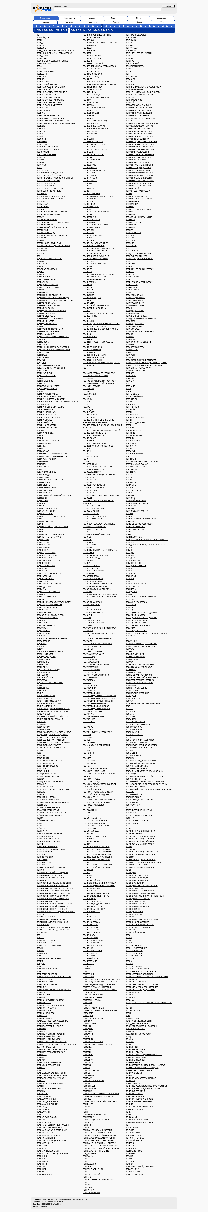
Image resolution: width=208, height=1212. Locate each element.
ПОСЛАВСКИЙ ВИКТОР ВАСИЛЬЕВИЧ (141, 597)
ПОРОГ (129, 293)
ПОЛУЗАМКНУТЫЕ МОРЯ (93, 654)
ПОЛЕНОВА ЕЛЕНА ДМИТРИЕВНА (51, 1052)
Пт (79, 30)
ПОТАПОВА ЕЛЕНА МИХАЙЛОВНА (140, 844)
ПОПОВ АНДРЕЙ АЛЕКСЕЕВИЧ (139, 131)
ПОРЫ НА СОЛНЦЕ (134, 537)
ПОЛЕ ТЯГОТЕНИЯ (44, 979)
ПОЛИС (86, 191)
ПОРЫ (128, 534)
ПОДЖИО (40, 391)
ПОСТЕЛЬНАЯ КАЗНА (135, 730)
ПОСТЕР (129, 737)
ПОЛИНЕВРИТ (89, 139)
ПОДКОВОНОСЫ (43, 451)
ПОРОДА (129, 308)
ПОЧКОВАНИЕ (132, 1117)
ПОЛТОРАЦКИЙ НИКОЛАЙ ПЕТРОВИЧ (99, 633)
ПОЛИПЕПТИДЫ (89, 173)
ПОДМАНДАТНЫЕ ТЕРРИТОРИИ (50, 480)
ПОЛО (85, 454)
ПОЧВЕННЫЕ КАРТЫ (134, 1052)
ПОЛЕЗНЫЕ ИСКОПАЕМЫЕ (48, 1024)
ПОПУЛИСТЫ (131, 240)
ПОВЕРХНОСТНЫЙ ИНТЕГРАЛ (49, 105)
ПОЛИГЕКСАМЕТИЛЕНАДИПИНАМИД (52, 1154)
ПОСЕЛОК (130, 579)
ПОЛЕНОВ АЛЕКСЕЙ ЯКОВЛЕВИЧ (51, 1034)
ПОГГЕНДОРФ (42, 170)
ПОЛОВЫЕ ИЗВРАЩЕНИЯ (93, 508)
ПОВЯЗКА (41, 157)
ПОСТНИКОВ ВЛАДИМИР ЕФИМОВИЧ (141, 761)
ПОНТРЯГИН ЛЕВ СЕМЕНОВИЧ (139, 53)
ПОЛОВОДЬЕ (88, 482)
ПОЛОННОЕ (88, 547)
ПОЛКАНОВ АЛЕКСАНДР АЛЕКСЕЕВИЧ (99, 373)
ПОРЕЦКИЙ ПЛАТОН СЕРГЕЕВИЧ (140, 269)
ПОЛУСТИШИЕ (89, 719)
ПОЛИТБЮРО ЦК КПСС (92, 227)
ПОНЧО (129, 56)
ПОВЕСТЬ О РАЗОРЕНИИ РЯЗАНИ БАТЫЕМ (55, 121)
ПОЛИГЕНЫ (41, 1159)
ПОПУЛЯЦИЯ (131, 246)
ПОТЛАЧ (129, 940)
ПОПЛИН (129, 121)
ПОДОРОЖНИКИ (43, 545)
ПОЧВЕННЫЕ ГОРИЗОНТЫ (137, 1050)
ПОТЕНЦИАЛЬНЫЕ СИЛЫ (136, 904)
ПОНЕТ (86, 1109)
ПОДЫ (39, 685)
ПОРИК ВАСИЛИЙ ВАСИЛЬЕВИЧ (139, 282)
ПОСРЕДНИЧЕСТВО (134, 698)
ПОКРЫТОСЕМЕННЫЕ (46, 917)
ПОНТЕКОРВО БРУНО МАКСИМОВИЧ (98, 1180)
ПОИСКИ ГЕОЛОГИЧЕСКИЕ (48, 810)
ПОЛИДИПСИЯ (89, 51)
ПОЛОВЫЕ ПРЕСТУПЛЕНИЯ (94, 516)
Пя (112, 30)
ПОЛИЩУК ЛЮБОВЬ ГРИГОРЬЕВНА (98, 342)
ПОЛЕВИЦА (41, 987)
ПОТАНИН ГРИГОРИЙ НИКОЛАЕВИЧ (141, 831)
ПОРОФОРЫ (131, 355)
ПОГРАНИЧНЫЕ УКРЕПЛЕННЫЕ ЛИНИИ (53, 222)
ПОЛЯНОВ (87, 878)
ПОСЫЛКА (130, 818)
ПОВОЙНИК (41, 139)
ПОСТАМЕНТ (131, 717)
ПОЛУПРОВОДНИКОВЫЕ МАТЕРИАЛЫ (99, 698)
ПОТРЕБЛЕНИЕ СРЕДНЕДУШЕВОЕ (140, 990)
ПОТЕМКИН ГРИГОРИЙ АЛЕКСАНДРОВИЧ (143, 862)
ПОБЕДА (40, 43)
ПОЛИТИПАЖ (88, 240)
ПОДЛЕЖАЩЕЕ (43, 467)
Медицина (69, 22)
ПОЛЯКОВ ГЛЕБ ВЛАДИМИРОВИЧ (97, 854)
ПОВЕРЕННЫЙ (43, 82)
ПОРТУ (128, 456)
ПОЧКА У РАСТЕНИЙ (134, 1109)
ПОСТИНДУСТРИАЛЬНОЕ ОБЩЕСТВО (141, 745)
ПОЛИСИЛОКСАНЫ (91, 207)
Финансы (92, 18)
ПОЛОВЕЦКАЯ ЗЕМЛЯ (92, 472)
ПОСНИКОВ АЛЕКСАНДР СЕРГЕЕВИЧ (141, 644)
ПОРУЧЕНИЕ (131, 485)
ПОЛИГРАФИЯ (89, 40)
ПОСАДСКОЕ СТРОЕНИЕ (136, 566)
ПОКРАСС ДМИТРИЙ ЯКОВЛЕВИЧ (51, 867)
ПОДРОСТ (41, 594)
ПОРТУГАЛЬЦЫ (132, 469)
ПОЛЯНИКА (87, 875)
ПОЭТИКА (130, 1161)
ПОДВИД (40, 290)
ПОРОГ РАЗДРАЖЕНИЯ (135, 298)
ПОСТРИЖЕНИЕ (132, 802)
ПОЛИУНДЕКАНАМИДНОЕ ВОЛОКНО (98, 274)
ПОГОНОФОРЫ (43, 207)
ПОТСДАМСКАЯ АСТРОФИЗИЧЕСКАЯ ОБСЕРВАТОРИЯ (149, 1003)
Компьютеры (69, 18)
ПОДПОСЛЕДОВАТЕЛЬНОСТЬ (49, 573)
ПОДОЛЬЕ (41, 529)
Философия (162, 18)
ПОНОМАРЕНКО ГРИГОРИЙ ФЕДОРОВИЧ (100, 1146)
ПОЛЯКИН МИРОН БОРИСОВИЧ (96, 847)
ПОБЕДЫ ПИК (42, 56)
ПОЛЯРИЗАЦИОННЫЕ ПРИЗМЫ (96, 896)
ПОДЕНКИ (41, 378)
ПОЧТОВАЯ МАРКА (133, 1133)
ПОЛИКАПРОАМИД (91, 77)
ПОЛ (38, 935)
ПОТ (127, 826)
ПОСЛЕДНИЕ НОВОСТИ (135, 615)
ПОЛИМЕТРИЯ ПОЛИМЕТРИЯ (95, 129)
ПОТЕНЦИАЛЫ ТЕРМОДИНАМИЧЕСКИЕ (142, 893)
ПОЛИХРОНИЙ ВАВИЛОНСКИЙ (96, 306)
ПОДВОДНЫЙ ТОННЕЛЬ (47, 324)
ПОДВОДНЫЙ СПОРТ (45, 321)
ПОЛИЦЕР (87, 319)
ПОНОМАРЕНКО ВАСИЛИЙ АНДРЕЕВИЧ (99, 1143)
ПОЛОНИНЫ (88, 542)
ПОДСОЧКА (41, 620)
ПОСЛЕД (129, 607)
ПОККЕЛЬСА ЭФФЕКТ (45, 852)
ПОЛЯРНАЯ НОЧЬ (90, 925)
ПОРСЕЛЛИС (131, 376)
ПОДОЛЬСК (41, 532)
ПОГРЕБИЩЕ (42, 238)
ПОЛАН (40, 948)
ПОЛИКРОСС (88, 105)
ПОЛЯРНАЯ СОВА (90, 927)
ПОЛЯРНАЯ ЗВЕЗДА (91, 919)
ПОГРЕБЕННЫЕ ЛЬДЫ (46, 233)
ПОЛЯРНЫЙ (88, 948)
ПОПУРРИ (130, 248)
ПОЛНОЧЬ (87, 451)
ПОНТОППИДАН (132, 48)
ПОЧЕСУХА (130, 1081)
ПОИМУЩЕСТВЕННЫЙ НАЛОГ (49, 808)
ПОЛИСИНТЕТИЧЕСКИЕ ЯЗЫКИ (96, 212)
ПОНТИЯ (129, 43)
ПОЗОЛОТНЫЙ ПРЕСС (46, 797)
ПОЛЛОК (86, 402)
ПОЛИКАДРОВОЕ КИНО (93, 74)
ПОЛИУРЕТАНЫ (89, 282)
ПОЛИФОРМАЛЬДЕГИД (92, 298)
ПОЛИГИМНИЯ (43, 1161)
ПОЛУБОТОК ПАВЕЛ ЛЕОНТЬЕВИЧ (97, 639)
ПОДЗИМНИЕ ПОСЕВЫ (46, 425)
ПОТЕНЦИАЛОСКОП (134, 888)
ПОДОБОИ (41, 519)
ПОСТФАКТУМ (131, 813)
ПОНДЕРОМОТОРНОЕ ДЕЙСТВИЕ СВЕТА (100, 1102)
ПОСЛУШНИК (131, 641)
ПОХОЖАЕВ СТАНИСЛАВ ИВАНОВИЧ (141, 1026)
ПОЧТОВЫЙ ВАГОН (134, 1141)
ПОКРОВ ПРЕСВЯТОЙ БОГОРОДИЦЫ (52, 873)
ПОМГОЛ (86, 971)
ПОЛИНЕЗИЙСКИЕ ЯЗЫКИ (94, 144)
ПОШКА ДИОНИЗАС (134, 1151)
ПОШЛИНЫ (130, 1154)
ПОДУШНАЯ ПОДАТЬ (45, 654)
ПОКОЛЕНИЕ (42, 860)
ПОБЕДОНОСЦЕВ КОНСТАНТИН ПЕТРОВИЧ (55, 51)
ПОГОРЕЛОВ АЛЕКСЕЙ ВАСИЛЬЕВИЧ (52, 212)
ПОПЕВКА (130, 84)
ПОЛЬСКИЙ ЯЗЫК (90, 797)
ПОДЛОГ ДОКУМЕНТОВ (46, 472)
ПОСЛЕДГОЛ (131, 610)
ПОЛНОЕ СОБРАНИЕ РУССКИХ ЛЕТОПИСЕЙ (101, 430)
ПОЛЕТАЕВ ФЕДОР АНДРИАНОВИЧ (51, 1078)
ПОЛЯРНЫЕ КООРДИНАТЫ (94, 940)
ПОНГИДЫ (87, 1099)
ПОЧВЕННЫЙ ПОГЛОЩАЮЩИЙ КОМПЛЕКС (144, 1055)
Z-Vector (44, 1207)
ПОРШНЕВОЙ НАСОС (135, 529)
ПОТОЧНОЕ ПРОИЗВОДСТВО (138, 969)
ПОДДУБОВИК (42, 371)
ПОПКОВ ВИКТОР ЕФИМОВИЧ (138, 110)
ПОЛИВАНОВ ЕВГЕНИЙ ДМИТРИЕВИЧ (53, 1125)
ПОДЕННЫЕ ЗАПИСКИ (46, 381)
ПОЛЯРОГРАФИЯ (90, 961)
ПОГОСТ (40, 217)
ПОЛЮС (86, 815)
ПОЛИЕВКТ (87, 61)
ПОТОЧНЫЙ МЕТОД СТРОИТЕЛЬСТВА (142, 971)
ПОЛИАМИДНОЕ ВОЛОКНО (48, 1102)
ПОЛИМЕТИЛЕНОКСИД (92, 123)
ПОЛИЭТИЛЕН (89, 352)
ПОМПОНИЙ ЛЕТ (90, 1089)
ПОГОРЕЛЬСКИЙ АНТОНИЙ (48, 214)
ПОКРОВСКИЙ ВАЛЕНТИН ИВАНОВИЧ (52, 886)
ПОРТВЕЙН (130, 410)
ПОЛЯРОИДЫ (88, 964)
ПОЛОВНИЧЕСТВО (91, 480)
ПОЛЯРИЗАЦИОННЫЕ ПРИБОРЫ (97, 893)
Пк (59, 30)
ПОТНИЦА (130, 943)
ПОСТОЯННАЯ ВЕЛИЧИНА (137, 766)
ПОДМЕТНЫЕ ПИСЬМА (46, 488)
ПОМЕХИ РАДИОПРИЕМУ (93, 1008)
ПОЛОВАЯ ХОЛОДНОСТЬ (93, 469)
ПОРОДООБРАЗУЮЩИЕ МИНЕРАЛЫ (141, 319)
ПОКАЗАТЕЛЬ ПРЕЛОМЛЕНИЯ (49, 834)
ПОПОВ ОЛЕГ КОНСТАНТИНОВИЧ (140, 181)
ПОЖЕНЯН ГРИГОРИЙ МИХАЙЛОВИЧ (52, 717)
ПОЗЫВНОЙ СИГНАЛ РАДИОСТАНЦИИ (53, 802)
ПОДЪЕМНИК (42, 675)
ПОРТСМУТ (130, 451)
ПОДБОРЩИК (42, 282)
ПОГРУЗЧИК (42, 251)
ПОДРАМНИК (42, 589)
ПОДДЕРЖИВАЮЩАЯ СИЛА (48, 365)
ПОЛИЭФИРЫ (88, 365)
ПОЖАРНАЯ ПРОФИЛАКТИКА (49, 701)
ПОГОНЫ (40, 209)
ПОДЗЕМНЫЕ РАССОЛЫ (47, 415)
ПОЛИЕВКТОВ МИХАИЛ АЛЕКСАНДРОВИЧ (100, 66)
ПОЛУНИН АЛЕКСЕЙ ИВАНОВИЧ (96, 675)
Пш (94, 30)
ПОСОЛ (129, 652)
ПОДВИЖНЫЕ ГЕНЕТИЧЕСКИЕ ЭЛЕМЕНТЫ (55, 300)
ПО (38, 35)
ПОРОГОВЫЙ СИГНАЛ (135, 303)
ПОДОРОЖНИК (43, 542)
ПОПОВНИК (130, 214)
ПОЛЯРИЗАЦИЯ (89, 899)
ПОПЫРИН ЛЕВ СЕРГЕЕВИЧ (137, 256)
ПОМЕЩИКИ (88, 1016)
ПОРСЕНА (130, 381)
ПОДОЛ (40, 524)
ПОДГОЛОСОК (43, 342)
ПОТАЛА (129, 828)
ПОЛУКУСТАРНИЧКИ (91, 670)
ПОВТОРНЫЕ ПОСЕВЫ (46, 155)
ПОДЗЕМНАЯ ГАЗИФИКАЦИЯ (49, 397)
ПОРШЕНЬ (130, 521)
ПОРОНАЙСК (131, 339)
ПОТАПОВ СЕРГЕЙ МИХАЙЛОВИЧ (140, 841)
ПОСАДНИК (130, 558)
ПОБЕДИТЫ (42, 48)
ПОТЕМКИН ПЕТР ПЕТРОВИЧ (138, 865)
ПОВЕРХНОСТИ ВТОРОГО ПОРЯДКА (52, 92)
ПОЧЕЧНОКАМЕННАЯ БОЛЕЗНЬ (139, 1102)
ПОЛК (85, 368)
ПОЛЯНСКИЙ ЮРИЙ (91, 888)
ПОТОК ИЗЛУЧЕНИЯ (134, 951)
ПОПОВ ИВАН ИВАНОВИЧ (136, 160)
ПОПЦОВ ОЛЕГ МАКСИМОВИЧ (138, 253)
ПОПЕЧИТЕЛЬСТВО (134, 100)
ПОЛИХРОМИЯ (89, 303)
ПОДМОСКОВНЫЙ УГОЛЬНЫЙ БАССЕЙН (54, 495)
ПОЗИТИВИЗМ (43, 758)
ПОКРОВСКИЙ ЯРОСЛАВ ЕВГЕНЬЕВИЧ (53, 909)
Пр (74, 30)
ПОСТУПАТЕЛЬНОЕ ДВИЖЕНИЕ (139, 810)
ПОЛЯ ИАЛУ (88, 834)
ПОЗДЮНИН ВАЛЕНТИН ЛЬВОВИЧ (51, 748)
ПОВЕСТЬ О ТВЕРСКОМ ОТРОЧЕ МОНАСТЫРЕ (56, 123)
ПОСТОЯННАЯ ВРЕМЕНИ (136, 769)
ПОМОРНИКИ (88, 1039)
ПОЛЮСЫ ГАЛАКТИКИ (92, 818)
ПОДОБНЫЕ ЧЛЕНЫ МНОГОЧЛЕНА (51, 516)
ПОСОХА (129, 662)
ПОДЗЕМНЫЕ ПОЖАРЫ (46, 412)
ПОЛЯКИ (86, 844)
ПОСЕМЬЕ (130, 581)
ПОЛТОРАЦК (88, 631)
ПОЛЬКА (86, 766)
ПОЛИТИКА (87, 238)
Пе (47, 30)
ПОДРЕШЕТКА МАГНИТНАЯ (48, 592)
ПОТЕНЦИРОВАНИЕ (134, 914)
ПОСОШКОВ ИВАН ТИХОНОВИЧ (139, 667)
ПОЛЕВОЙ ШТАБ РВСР (46, 1013)
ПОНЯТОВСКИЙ (132, 64)
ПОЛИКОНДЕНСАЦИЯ (92, 95)
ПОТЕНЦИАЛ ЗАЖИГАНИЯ (137, 875)
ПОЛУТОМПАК (89, 722)
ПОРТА (128, 389)
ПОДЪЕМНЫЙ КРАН (45, 678)
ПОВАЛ (40, 66)
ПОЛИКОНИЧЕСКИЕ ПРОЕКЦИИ (96, 97)
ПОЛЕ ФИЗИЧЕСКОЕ (45, 982)
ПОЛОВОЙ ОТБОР (90, 490)
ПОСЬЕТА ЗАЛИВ (133, 823)
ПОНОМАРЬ (88, 1156)
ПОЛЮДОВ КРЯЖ (90, 810)
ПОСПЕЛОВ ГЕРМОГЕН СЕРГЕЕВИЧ (141, 680)
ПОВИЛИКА (41, 129)
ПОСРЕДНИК (131, 696)
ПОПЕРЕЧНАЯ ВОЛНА (135, 90)
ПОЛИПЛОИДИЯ (89, 175)
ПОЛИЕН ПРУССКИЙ (91, 69)
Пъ (99, 30)
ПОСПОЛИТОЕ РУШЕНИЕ (136, 688)
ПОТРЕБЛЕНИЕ (132, 979)
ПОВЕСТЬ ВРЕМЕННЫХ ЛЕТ (48, 116)
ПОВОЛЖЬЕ (42, 142)
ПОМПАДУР (88, 1063)
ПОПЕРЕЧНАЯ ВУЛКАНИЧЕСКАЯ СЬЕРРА (143, 92)
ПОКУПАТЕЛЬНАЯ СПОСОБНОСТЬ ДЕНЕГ (54, 927)
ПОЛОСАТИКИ (89, 573)
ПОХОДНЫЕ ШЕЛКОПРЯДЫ (137, 1024)
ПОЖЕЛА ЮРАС (43, 714)
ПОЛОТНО (87, 599)
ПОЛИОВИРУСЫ (89, 165)
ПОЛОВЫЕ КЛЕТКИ (91, 511)
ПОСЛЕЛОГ (130, 628)
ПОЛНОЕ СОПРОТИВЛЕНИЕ (94, 433)
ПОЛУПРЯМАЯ (89, 714)
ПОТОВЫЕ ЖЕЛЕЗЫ (134, 945)
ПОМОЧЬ (86, 1057)
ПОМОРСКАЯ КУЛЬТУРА (93, 1042)
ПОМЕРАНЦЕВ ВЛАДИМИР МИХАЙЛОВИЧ (100, 982)
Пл (62, 30)
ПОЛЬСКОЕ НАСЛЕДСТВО (94, 805)
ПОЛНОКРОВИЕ (89, 438)
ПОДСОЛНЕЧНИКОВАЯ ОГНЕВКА (50, 615)
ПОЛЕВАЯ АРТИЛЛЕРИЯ (47, 985)
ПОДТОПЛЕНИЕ (43, 641)
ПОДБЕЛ (40, 274)
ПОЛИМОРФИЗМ (90, 131)
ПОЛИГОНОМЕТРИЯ (91, 38)
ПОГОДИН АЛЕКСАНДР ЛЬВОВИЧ (51, 196)
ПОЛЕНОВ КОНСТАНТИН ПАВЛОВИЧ (52, 1050)
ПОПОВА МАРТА (132, 201)
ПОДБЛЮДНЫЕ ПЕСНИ (46, 280)
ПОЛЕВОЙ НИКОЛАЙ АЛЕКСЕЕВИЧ (51, 1005)
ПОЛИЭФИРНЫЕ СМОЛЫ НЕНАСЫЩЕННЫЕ (101, 363)
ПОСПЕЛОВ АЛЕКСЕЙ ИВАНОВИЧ (140, 675)
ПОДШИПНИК (42, 667)
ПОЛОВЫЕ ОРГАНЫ (91, 514)
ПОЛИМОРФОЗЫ (90, 134)
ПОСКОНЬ (130, 594)
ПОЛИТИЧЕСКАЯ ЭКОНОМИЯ (95, 251)
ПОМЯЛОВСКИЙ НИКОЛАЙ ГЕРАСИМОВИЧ (101, 1094)
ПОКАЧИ (40, 844)
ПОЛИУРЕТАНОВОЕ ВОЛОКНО (95, 277)
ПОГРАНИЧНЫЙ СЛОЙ (46, 225)
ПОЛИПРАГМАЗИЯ (90, 178)
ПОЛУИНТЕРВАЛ (90, 659)
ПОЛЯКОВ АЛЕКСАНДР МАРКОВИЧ (97, 849)
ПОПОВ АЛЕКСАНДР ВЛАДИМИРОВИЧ (142, 123)
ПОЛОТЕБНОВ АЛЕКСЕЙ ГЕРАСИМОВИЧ (100, 597)
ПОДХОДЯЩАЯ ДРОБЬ (46, 657)
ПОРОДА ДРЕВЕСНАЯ (135, 311)
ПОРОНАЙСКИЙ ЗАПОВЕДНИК (138, 342)
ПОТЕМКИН (130, 857)
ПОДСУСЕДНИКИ (44, 633)
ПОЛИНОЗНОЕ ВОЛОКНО (93, 155)
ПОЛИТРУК (87, 266)
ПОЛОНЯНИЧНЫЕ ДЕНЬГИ (94, 558)
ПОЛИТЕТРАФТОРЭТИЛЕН (94, 235)
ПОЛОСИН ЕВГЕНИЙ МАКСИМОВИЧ (98, 584)
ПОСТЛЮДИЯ (131, 753)
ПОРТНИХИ (130, 438)
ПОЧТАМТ (130, 1130)
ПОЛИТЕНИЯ (88, 233)
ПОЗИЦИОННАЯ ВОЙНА (47, 774)
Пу (81, 30)
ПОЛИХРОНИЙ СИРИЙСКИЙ (94, 308)
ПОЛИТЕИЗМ (88, 230)
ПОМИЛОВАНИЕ (89, 1024)
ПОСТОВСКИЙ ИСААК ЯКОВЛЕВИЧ (140, 763)
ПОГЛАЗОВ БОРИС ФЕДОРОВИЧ (50, 173)
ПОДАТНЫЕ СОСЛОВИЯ (47, 269)
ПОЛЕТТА (41, 1081)
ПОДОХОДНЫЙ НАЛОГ (46, 553)
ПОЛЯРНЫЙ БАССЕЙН (92, 951)
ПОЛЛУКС (87, 404)
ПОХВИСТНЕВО (132, 1018)
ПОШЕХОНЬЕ (131, 1148)
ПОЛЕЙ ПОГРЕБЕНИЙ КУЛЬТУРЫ (51, 1026)
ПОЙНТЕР (41, 826)
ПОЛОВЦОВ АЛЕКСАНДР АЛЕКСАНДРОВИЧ (101, 495)
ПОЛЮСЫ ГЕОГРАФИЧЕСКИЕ (95, 821)
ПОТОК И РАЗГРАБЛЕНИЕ (136, 948)
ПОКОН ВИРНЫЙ (44, 862)
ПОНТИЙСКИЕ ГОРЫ (91, 1193)
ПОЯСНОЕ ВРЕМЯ (133, 1172)
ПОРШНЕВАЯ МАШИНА (135, 527)
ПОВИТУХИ (41, 131)
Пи (54, 30)
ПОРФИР (129, 493)
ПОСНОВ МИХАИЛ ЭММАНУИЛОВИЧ (141, 646)
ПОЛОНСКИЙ (88, 553)
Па (35, 30)
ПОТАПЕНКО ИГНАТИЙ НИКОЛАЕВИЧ (141, 836)
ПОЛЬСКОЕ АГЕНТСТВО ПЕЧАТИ (96, 802)
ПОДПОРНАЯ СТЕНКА (46, 566)
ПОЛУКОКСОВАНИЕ (91, 662)
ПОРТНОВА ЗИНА (133, 441)
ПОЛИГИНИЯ (42, 1164)
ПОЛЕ (39, 966)
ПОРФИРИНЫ (131, 506)
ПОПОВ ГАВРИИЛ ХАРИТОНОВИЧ (140, 149)
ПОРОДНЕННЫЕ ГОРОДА (136, 316)
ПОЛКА (86, 371)
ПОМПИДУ (87, 1078)
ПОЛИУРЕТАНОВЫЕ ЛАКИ (94, 280)
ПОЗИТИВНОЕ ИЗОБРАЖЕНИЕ (50, 761)
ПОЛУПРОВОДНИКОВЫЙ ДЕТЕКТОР (98, 704)
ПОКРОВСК (41, 880)
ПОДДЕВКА (41, 360)
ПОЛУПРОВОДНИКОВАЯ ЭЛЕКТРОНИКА (99, 696)
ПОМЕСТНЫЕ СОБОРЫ (92, 998)
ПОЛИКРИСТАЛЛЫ (90, 103)
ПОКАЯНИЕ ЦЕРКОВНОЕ (47, 847)
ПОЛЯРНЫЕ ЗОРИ (90, 938)
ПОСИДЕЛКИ (131, 589)
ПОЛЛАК (86, 391)
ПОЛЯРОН (87, 966)
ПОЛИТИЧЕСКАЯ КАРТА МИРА (95, 243)
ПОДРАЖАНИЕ (43, 581)
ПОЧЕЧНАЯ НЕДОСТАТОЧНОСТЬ (139, 1099)
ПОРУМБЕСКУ (132, 482)
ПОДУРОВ (41, 646)
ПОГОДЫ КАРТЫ (43, 204)
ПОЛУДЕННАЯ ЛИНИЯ (92, 646)
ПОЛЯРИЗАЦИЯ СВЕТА (92, 906)
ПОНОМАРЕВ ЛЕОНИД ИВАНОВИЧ (97, 1133)
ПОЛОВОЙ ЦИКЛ (90, 493)
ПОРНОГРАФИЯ (132, 290)
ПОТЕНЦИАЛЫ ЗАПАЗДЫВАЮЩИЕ (140, 891)
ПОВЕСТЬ (41, 113)
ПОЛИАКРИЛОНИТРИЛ (46, 1099)
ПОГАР (39, 168)
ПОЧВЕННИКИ (132, 1047)
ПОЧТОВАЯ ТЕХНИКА (135, 1138)
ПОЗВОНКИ (41, 724)
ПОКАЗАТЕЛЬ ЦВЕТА (45, 836)
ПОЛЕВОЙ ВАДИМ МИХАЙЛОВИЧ (51, 1000)
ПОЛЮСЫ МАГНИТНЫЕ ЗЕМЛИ (96, 826)
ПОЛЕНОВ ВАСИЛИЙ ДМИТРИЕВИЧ (51, 1042)
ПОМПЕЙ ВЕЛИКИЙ (91, 1070)
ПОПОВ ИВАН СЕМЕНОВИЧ (137, 162)
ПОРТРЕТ (130, 449)
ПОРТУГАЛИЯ (131, 459)
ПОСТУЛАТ (130, 808)
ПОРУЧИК (130, 488)
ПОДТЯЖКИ (41, 644)
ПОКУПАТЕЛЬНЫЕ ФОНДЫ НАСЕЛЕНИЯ (53, 930)
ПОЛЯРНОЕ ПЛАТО (91, 930)
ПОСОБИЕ (130, 649)
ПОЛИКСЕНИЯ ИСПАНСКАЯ (94, 108)
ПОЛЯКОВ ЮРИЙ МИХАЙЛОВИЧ (96, 867)
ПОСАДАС (130, 553)
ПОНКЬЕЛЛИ (88, 1122)
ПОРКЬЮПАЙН (132, 287)
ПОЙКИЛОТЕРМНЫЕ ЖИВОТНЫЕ (51, 815)
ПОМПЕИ (86, 1068)
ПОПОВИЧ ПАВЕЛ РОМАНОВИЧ (139, 209)
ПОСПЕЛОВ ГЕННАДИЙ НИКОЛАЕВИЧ (142, 678)
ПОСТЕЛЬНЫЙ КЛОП (134, 735)
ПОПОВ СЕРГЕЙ (132, 188)
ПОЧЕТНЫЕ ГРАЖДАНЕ (135, 1091)
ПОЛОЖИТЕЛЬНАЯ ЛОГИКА (94, 527)
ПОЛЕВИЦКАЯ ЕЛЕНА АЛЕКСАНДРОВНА (54, 990)
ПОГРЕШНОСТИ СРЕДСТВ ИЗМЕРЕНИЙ (53, 246)
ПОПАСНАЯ (130, 79)
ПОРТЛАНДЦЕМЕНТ (134, 430)
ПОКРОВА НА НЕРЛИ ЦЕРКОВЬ (50, 875)
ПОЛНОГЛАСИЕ (89, 417)
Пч (91, 30)
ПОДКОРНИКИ (43, 462)
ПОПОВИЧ (130, 207)
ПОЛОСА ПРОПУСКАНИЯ (93, 571)
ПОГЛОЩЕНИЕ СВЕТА (46, 186)
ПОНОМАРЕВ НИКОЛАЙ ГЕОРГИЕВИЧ (99, 1138)
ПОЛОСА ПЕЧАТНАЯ (91, 566)
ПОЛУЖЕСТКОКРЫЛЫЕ (92, 652)
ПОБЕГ (39, 40)
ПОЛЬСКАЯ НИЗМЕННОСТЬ (94, 771)
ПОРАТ (128, 261)
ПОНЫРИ (129, 58)
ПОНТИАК (87, 1185)
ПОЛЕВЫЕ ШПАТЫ (44, 1018)
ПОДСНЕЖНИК (43, 610)
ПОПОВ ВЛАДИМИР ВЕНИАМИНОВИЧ (141, 142)
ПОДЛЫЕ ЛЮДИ (43, 475)
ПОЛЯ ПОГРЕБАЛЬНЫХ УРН (95, 836)
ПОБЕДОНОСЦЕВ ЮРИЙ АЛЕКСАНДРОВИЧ (55, 53)
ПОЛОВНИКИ (88, 477)
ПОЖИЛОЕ (41, 722)
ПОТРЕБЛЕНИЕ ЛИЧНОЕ (136, 982)
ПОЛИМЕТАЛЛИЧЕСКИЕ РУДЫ (95, 121)
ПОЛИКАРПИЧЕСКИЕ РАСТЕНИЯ (96, 82)
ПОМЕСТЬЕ (87, 1003)
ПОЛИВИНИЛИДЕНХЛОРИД (48, 1135)
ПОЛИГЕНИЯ (42, 1156)
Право (138, 18)
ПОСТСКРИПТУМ (133, 805)
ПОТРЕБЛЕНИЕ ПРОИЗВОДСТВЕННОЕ (142, 987)
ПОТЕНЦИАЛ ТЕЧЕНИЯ (135, 883)
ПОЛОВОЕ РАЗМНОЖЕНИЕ (94, 485)
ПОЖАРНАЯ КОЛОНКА (46, 696)
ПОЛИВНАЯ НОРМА (45, 1143)
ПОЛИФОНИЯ (88, 295)
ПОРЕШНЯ (130, 274)
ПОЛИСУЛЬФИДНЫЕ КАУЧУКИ (95, 225)
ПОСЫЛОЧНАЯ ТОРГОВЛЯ (137, 821)
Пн (67, 30)
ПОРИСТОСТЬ (131, 285)
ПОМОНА (87, 1037)
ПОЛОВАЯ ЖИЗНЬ (90, 464)
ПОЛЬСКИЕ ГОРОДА (91, 782)
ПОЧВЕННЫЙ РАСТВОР (135, 1060)
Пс (76, 30)
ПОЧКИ (128, 1115)
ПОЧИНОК (130, 1104)
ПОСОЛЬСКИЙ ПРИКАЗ (135, 657)
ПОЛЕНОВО (42, 1055)
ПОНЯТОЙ (130, 69)
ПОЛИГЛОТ (41, 1167)
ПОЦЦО (129, 1037)
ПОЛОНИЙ (87, 540)
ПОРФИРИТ (130, 508)
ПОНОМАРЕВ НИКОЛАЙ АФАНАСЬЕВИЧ (99, 1135)
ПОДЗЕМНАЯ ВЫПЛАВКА (47, 394)
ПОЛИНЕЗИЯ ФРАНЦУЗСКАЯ (95, 149)
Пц (89, 30)
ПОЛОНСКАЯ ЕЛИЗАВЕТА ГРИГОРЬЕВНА (100, 550)
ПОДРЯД (40, 599)
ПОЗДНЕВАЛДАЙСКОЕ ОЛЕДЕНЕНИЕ (52, 735)
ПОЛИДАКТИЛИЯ (90, 45)
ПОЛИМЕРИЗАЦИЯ (91, 113)
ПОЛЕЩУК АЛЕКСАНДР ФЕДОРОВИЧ (52, 1083)
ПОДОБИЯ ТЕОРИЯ (45, 514)
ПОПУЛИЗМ (130, 238)
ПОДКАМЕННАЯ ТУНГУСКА (48, 441)
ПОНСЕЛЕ (87, 1167)
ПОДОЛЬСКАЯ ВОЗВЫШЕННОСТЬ (51, 534)
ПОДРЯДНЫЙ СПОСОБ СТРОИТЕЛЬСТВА (54, 602)
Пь (104, 30)
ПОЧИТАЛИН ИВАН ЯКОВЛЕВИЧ (139, 1107)
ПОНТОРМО (131, 51)
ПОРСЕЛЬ (130, 378)
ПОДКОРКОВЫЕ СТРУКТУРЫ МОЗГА (52, 456)
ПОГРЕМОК (41, 240)
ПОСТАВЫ (130, 714)
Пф (84, 30)
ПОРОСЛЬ (130, 352)
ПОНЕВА (86, 1107)
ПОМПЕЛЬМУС (89, 1076)
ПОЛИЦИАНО (88, 321)
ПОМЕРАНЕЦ (88, 974)
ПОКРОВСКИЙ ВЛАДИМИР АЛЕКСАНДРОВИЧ (56, 888)
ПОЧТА (128, 1125)
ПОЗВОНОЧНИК (43, 727)
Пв (40, 30)
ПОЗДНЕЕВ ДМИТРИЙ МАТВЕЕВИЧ (51, 740)
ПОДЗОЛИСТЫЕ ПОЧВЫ (47, 428)
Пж (50, 30)
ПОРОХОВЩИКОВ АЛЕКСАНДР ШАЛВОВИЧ (144, 365)
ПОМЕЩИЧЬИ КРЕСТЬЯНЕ (94, 1018)
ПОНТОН (129, 45)
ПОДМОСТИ (42, 498)
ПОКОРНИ (41, 865)
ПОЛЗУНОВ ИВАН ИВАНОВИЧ (49, 1089)
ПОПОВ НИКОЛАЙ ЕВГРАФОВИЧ (139, 175)
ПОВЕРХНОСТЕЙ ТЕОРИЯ (48, 90)
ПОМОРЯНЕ (88, 1055)
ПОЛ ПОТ (40, 938)
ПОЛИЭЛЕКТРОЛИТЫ (92, 350)
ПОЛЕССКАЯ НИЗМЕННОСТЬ (49, 1063)
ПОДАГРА (41, 261)
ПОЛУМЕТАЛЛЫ (89, 672)
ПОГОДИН (41, 201)
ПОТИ (128, 935)
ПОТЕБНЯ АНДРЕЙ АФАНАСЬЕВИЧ (140, 854)
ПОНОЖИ (87, 1125)
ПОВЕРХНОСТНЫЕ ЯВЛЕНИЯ (49, 103)
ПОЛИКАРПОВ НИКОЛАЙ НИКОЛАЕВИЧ (99, 84)
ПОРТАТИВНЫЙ (132, 407)
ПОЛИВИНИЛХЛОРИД (46, 1138)
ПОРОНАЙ (130, 337)
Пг (42, 30)
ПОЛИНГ (86, 136)
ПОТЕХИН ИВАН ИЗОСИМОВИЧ (139, 927)
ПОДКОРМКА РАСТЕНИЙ (47, 459)
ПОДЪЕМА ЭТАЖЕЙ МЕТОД (48, 670)
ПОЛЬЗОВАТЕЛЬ (90, 763)
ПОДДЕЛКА (41, 363)
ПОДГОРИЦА (42, 345)
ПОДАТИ (40, 266)
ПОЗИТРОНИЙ (43, 771)
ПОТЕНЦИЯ (130, 917)
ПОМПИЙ (87, 1083)
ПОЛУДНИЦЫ (88, 649)
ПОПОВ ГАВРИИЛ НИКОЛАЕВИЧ (139, 147)
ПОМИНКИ (87, 1026)
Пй (57, 30)
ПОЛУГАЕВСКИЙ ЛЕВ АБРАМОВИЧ (97, 644)
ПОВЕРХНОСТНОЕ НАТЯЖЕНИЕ (50, 100)
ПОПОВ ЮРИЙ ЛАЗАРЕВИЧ (137, 196)
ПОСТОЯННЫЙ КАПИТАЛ (136, 779)
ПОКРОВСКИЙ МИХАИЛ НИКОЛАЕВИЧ (53, 899)
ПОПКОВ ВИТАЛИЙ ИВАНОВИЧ (139, 113)
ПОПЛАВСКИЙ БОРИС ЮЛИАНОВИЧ (141, 118)
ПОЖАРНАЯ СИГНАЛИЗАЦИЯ (49, 704)
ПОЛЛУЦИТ (87, 407)
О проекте (57, 7)
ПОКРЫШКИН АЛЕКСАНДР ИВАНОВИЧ (53, 922)
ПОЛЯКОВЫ (88, 870)
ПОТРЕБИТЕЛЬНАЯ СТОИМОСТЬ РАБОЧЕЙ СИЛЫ (147, 977)
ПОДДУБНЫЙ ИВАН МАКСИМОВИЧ (51, 368)
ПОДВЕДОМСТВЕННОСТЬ (47, 285)
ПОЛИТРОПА (88, 261)
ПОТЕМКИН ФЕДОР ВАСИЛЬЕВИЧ (140, 867)
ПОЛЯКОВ (87, 862)
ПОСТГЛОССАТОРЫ (134, 727)
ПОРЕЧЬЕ (130, 272)
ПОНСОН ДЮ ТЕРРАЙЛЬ (93, 1169)
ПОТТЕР (129, 1008)
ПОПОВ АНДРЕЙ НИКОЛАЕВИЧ (139, 134)
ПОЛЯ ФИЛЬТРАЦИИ (91, 841)
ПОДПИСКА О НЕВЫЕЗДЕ (47, 555)
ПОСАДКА (130, 555)
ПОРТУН (129, 477)
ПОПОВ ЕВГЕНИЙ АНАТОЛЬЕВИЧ (140, 155)
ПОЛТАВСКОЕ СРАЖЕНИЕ (94, 623)
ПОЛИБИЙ (41, 1120)
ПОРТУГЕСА (131, 472)
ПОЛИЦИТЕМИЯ (89, 332)
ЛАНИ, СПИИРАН (56, 1201)
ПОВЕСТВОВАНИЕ (44, 110)
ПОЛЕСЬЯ (41, 1068)
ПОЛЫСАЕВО (88, 753)
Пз (52, 30)
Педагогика (92, 22)
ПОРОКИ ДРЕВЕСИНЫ (135, 324)
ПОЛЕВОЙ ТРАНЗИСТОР (47, 1008)
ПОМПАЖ (87, 1065)
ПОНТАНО (87, 1177)
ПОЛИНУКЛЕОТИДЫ (91, 160)
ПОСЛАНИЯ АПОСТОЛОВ (136, 602)
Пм (64, 30)
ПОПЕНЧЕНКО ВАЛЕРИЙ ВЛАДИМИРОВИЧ (143, 87)
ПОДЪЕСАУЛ (42, 680)
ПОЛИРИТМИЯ (89, 188)
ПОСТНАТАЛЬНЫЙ (133, 756)
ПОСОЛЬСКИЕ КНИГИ (135, 654)
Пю (109, 30)
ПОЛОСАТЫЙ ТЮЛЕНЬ (92, 581)
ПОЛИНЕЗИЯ (88, 152)
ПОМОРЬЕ (87, 1052)
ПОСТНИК (130, 758)
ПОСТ (128, 706)
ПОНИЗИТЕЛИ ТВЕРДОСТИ (94, 1115)
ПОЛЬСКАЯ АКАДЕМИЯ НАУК (95, 769)
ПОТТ (128, 1005)
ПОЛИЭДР (87, 345)
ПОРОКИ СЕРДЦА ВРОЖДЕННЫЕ (140, 332)
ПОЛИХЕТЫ (88, 300)
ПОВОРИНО (42, 144)
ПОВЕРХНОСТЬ (43, 108)
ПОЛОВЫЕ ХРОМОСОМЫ (93, 519)
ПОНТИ (86, 1182)
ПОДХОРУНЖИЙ (43, 659)
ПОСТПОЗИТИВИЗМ (134, 797)
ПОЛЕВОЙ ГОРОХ (44, 1003)
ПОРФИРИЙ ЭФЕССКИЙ (136, 501)
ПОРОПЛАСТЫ (132, 350)
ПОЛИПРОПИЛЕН (90, 181)
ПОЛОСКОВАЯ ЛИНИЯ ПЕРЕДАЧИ (97, 589)
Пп (72, 30)
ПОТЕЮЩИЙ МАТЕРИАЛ (136, 932)
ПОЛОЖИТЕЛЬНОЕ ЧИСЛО (94, 529)
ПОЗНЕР (40, 795)
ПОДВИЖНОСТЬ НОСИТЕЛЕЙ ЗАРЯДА (53, 298)
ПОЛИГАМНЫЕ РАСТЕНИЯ (48, 1151)
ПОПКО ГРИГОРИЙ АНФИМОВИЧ (139, 105)
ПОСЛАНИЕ (130, 599)
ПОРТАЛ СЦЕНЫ (133, 394)
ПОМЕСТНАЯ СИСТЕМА (93, 995)
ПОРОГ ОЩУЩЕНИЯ (134, 295)
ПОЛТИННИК (88, 625)
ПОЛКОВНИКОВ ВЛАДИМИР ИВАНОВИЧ (99, 381)
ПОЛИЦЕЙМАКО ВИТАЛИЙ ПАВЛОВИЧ (99, 313)
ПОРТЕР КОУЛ (132, 415)
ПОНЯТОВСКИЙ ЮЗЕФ (135, 66)
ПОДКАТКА (41, 446)
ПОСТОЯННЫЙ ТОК (134, 795)
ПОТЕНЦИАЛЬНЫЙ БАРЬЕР (137, 906)
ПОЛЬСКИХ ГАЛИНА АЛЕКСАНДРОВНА (99, 800)
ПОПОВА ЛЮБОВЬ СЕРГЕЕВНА (139, 199)
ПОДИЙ (40, 436)
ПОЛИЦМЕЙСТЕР (90, 337)
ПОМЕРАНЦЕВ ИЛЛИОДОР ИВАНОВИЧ (99, 985)
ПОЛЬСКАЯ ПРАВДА (91, 779)
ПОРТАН (129, 402)
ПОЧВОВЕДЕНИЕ (133, 1063)
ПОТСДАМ (130, 1000)
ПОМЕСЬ (86, 1005)
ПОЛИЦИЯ (87, 334)
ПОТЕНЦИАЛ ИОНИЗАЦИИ (137, 878)
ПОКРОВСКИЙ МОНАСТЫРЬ (48, 901)
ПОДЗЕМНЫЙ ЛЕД (44, 420)
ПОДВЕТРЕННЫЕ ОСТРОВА (48, 287)
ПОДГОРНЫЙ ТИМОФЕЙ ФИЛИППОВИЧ (53, 350)
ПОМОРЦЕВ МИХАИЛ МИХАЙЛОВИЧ (98, 1044)
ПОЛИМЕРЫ (88, 118)
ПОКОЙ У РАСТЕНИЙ (45, 857)
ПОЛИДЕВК (87, 48)
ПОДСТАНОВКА (43, 623)
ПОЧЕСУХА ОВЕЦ (133, 1083)
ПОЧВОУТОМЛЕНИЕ (134, 1073)
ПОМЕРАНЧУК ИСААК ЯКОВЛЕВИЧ (97, 987)
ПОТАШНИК (130, 849)
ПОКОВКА (41, 854)
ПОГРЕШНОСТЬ (43, 248)
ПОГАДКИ (41, 160)
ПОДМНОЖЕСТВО (44, 490)
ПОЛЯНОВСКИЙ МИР (92, 880)
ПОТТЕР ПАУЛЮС (133, 1011)
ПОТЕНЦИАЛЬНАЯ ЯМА (136, 901)
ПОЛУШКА (87, 735)
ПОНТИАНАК (88, 1187)
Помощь (66, 7)
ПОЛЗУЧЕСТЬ (42, 1094)
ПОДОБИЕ (41, 506)
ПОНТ (85, 1172)
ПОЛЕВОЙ (41, 998)
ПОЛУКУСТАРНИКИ (91, 667)
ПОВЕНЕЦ (41, 79)
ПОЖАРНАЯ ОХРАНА (45, 698)
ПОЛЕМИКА (41, 1029)
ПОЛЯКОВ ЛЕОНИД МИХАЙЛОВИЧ (97, 857)
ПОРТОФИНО (131, 446)
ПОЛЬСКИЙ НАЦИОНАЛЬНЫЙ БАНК (98, 792)
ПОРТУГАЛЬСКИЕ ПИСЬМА (137, 464)
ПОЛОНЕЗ (87, 537)
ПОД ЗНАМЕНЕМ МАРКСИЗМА (49, 259)
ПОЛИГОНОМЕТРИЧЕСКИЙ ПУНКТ (97, 35)
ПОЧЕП (129, 1076)
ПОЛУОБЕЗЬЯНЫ (90, 678)
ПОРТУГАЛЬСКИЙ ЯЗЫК (136, 467)
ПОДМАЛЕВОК (43, 477)
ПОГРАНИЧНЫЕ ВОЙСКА (47, 220)
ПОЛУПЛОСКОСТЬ (90, 685)
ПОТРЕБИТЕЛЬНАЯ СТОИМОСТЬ (139, 974)
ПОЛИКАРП (87, 79)
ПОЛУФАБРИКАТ (90, 730)
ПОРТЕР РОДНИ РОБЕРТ (136, 423)
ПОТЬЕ (128, 1013)
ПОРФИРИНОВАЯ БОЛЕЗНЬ (137, 503)
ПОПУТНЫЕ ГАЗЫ (133, 251)
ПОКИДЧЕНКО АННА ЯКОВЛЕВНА (51, 849)
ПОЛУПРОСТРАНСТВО (92, 711)
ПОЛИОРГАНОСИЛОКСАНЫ (94, 170)
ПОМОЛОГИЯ (88, 1034)
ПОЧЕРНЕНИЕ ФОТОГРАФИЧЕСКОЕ (141, 1078)
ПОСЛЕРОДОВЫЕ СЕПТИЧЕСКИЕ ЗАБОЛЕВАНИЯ (146, 633)
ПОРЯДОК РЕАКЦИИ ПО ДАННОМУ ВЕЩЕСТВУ (145, 545)
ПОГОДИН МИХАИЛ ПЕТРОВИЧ (50, 199)
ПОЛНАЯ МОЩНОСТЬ (92, 415)
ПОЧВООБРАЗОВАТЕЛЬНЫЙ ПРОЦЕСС (142, 1068)
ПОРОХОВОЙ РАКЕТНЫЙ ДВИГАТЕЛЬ (141, 360)
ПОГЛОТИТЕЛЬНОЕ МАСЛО (48, 181)
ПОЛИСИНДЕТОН (90, 209)
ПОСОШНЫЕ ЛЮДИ (134, 672)
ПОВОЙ (40, 136)
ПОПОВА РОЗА (132, 204)
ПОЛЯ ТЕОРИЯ (89, 839)
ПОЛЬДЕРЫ (88, 758)
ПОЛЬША (86, 808)
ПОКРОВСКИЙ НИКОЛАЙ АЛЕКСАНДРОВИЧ (55, 904)
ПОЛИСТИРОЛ (89, 222)
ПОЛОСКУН (87, 592)
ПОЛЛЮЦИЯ (88, 410)
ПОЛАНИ (40, 951)
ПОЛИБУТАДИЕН (44, 1122)
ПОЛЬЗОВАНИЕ (89, 761)
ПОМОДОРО (88, 1029)
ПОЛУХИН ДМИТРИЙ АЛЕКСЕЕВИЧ (97, 732)
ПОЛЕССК (41, 1060)
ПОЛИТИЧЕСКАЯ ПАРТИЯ (94, 246)
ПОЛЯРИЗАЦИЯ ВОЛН (92, 901)
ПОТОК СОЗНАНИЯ (134, 953)
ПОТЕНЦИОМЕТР (133, 909)
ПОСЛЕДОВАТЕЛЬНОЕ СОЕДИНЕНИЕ (141, 618)
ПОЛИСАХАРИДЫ (90, 199)
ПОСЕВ (129, 571)
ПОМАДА (86, 969)
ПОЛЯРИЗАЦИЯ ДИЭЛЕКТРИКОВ (96, 904)
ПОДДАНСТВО (43, 358)
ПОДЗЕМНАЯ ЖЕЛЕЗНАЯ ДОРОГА (51, 399)
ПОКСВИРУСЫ (43, 925)
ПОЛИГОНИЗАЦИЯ (44, 1174)
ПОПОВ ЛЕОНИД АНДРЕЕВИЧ (138, 168)
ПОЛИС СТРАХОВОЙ (91, 194)
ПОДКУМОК (41, 464)
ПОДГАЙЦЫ (41, 339)
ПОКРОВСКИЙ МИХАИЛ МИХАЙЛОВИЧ (53, 896)
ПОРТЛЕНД (130, 433)
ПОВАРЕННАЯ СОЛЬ (45, 71)
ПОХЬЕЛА (130, 1031)
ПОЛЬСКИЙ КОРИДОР (92, 789)
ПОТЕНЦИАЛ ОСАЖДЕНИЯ (137, 880)
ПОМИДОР (87, 1021)
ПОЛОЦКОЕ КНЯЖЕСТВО (93, 612)
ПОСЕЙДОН (130, 573)
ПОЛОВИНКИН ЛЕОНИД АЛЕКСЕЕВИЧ (99, 475)
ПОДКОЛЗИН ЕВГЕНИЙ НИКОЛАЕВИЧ (52, 454)
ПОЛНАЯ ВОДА (89, 412)
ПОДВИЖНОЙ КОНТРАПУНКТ (49, 295)
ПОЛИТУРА (87, 269)
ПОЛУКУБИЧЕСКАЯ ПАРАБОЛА (96, 665)
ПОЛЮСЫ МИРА (89, 828)
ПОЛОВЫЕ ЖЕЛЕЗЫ (91, 506)
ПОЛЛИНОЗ (87, 399)
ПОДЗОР (40, 430)
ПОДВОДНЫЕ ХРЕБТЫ (46, 316)
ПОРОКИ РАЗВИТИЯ (134, 326)
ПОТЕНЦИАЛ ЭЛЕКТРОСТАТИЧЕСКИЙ (142, 886)
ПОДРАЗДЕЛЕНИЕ (44, 586)
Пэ (106, 30)
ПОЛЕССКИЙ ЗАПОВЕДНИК (48, 1065)
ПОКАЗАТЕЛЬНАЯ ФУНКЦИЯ (48, 841)
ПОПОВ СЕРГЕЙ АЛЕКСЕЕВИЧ (138, 186)
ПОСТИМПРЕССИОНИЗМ (136, 743)
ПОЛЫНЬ (86, 748)
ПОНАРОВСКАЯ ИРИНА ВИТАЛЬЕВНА (99, 1096)
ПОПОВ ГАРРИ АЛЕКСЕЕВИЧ (138, 152)
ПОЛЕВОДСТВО (43, 995)
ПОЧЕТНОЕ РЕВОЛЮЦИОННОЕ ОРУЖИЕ (143, 1089)
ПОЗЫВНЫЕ (42, 805)
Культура (45, 22)
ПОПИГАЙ (130, 103)
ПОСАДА (129, 550)
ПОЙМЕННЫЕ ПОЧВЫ (46, 821)
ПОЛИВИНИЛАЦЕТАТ (45, 1133)
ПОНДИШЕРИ (88, 1104)
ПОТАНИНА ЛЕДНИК (134, 834)
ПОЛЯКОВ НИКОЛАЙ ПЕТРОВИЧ (96, 860)
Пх (86, 30)
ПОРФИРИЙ (130, 498)
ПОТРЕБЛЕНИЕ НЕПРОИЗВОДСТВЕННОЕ (143, 985)
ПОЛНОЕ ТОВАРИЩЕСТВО (94, 436)
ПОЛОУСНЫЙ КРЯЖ (91, 605)
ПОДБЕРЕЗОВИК (44, 277)
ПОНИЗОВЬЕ (88, 1117)
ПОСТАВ (129, 709)
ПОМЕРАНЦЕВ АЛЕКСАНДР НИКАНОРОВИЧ (101, 979)
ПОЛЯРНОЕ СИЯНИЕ (92, 932)
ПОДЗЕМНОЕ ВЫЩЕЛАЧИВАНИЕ (50, 407)
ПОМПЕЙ (86, 1073)
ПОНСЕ (86, 1161)
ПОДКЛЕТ (41, 449)
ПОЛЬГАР (87, 756)
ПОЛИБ (40, 1115)
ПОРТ (128, 384)
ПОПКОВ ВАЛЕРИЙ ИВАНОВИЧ (139, 108)
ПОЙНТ (40, 823)
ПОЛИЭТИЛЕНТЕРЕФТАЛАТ (94, 355)
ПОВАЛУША (41, 69)
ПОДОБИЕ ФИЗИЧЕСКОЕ (47, 508)
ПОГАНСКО (41, 165)
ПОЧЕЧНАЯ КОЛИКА (134, 1094)
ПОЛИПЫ (87, 186)
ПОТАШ (129, 847)
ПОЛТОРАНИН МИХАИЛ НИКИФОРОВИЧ (100, 628)
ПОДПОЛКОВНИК (44, 563)
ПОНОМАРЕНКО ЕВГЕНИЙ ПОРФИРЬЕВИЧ (101, 1148)
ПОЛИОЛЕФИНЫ (90, 168)
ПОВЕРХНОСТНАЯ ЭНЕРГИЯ (49, 97)
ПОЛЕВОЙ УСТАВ (44, 1011)
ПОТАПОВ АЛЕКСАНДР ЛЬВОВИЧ (140, 839)
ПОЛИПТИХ (87, 183)
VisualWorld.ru (55, 1204)
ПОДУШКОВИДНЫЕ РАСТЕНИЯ (50, 652)
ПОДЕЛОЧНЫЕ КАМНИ (46, 376)
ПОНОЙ (86, 1128)
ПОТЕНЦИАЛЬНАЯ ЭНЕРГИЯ (138, 899)
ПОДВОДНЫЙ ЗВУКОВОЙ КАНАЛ (50, 319)
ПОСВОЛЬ (130, 568)
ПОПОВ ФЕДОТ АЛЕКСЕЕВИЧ (138, 191)
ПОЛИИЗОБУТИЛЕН (91, 71)
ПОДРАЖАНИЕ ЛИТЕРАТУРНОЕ (50, 584)
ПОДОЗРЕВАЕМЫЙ (45, 521)
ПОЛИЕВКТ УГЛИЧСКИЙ (93, 64)
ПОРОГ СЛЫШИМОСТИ (135, 300)
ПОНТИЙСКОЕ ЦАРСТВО (136, 35)
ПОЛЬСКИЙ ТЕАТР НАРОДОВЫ (96, 795)
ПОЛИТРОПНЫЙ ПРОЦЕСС (94, 264)
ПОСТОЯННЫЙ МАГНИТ (136, 787)
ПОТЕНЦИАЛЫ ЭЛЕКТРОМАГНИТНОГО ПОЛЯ (145, 896)
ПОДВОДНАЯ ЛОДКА (45, 308)
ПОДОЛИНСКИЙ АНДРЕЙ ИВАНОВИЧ (52, 527)
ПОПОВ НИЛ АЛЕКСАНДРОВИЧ (139, 178)
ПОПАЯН (129, 82)
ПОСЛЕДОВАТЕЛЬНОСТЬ (136, 620)
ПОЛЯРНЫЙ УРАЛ (90, 958)
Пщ (96, 30)
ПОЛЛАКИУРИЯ (89, 394)
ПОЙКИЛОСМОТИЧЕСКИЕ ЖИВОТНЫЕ (53, 813)
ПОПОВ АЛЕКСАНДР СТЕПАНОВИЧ (140, 126)
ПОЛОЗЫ (86, 532)
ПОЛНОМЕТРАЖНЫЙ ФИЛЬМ (95, 443)
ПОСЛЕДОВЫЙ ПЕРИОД (136, 623)
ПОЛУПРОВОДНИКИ (91, 693)
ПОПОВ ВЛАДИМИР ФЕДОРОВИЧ (140, 144)
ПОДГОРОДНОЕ (43, 352)
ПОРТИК (129, 425)
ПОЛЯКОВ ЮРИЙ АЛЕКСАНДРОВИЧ (98, 865)
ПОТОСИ (129, 964)
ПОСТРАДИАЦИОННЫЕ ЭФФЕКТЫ (140, 800)
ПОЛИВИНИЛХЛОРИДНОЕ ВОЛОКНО (52, 1141)
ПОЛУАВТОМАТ (89, 636)
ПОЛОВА (86, 462)
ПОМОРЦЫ (87, 1047)
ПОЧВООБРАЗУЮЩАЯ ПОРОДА (139, 1070)
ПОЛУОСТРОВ (89, 680)
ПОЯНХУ (129, 1164)
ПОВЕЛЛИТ (41, 77)
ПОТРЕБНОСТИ (132, 992)
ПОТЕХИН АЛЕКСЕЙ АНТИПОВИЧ (140, 925)
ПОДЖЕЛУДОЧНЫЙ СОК (47, 389)
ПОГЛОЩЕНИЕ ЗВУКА (46, 183)
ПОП (127, 74)
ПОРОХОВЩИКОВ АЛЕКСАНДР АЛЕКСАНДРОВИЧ (146, 363)
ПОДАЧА (40, 272)
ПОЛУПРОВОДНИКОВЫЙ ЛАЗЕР (96, 709)
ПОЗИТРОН (41, 769)
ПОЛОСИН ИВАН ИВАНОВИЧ (95, 586)
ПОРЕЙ (129, 266)
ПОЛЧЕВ (86, 740)
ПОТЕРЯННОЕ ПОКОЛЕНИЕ (137, 922)
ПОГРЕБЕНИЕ (42, 230)
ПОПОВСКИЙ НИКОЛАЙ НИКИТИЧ (140, 217)
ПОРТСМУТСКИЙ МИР (135, 454)
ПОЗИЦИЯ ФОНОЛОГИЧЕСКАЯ (50, 782)
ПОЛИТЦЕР (87, 272)
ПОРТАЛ (129, 391)
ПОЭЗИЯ (129, 1156)
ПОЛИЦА (86, 311)
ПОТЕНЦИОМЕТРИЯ (134, 912)
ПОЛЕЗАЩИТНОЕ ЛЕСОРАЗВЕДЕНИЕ (52, 1021)
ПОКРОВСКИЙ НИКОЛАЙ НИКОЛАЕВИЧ (53, 906)
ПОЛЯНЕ (86, 873)
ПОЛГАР (40, 961)
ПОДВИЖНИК (42, 293)
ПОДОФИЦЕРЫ (43, 550)
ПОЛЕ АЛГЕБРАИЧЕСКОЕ (47, 969)
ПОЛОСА (86, 563)
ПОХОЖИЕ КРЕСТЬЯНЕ (135, 1029)
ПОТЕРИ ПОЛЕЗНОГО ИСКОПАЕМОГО (142, 919)
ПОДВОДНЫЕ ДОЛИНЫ (46, 313)
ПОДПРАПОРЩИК (44, 576)
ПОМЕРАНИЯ (88, 977)
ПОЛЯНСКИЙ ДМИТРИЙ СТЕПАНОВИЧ (99, 886)
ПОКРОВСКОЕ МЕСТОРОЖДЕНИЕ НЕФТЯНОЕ (56, 912)
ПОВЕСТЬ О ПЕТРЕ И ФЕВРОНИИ (51, 118)
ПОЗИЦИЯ (41, 779)
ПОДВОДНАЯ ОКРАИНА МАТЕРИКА (51, 311)
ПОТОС (129, 961)
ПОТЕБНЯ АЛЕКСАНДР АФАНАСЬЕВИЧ (142, 852)
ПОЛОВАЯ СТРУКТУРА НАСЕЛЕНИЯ (98, 467)
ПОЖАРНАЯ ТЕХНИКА (46, 706)
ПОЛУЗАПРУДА (89, 657)
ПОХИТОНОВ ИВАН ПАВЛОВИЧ (139, 1021)
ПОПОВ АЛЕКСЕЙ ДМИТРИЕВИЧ (139, 129)
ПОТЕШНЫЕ (131, 930)
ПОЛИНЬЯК (87, 162)
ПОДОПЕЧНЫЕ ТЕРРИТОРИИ (49, 537)
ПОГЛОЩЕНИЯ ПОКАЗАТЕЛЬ (49, 191)
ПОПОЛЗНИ (130, 227)
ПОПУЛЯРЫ (130, 243)
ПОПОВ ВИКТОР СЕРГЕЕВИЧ (138, 139)
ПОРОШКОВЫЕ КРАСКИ (135, 371)
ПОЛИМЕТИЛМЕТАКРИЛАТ (94, 126)
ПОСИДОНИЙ (131, 592)
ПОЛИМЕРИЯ (88, 116)
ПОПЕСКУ (130, 97)
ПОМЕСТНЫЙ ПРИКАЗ (92, 1000)
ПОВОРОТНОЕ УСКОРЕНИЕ (48, 149)
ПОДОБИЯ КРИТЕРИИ (46, 511)
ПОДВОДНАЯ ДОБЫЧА (46, 303)
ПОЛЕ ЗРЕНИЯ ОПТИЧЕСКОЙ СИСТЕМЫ (54, 977)
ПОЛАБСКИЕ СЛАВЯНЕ (46, 940)
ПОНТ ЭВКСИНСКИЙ (91, 1174)
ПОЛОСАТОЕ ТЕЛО (91, 576)
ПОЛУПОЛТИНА (89, 688)
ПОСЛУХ (129, 639)
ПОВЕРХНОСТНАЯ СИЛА (47, 95)
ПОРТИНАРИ (131, 428)
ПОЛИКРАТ (87, 100)
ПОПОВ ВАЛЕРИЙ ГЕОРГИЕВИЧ (139, 136)
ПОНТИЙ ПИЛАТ (89, 1190)
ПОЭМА (129, 1159)
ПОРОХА (129, 358)
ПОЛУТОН (87, 724)
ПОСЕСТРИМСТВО (133, 586)
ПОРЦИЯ (129, 516)
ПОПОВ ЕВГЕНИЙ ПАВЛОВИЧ (138, 157)
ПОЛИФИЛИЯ (88, 293)
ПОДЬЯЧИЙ (41, 691)
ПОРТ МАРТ (130, 386)
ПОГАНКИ (41, 162)
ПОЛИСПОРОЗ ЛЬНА (91, 220)
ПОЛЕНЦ (40, 1057)
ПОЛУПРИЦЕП (89, 691)
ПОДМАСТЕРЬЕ (43, 485)
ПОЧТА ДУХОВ (132, 1128)
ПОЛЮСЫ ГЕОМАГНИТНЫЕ (94, 823)
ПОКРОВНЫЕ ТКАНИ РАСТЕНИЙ (50, 878)
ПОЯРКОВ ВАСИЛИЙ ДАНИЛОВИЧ (140, 1167)
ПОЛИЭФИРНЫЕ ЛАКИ (92, 360)
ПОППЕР (129, 230)
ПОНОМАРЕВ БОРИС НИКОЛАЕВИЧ (98, 1130)
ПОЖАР (40, 693)
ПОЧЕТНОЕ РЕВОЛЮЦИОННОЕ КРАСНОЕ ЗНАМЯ (147, 1086)
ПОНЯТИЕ (130, 61)
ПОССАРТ (130, 701)
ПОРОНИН (130, 345)
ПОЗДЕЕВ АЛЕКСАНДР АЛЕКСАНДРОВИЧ (54, 732)
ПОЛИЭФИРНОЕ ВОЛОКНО (94, 358)
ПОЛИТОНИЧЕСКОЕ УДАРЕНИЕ (96, 256)
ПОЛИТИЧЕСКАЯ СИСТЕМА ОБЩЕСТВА (99, 248)
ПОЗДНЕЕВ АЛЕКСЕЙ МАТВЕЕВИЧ (51, 737)
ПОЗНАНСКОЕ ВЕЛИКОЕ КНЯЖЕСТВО (53, 789)
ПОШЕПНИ (130, 1146)
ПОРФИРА (130, 495)
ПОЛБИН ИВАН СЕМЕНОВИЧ (49, 958)
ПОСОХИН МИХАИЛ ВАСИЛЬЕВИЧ (140, 665)
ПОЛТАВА (87, 618)
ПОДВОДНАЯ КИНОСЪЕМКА (48, 306)
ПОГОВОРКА (42, 194)
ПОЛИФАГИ (87, 287)
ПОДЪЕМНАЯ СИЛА (45, 672)
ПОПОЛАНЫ (131, 225)
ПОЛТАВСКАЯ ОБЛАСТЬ (93, 620)
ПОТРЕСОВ (130, 995)
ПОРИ (128, 280)
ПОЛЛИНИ (87, 397)
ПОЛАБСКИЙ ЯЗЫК (45, 943)
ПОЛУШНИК (88, 737)
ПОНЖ (85, 1112)
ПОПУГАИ (130, 235)
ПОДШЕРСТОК (43, 665)
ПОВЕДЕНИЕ (42, 74)
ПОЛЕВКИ (41, 992)
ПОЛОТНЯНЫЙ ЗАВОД (92, 602)
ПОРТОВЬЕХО (131, 443)
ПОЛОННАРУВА (89, 545)
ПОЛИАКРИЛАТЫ (44, 1096)
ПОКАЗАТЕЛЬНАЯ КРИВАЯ (48, 839)
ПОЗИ (39, 753)
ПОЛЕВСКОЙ (42, 1016)
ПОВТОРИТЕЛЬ (43, 152)
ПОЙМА (40, 818)
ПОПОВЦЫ (130, 220)
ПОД (38, 256)
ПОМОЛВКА (88, 1031)
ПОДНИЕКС (41, 503)
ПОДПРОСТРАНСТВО (45, 579)
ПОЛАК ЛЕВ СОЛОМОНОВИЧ (49, 945)
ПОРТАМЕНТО (132, 399)
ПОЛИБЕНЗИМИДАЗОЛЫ (47, 1117)
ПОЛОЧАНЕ (87, 615)
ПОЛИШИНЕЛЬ (89, 339)
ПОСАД (129, 547)
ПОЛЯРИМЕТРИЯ (90, 917)
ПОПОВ (129, 194)
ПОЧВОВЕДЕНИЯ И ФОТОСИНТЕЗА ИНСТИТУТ (145, 1065)
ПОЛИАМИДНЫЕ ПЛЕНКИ (47, 1104)
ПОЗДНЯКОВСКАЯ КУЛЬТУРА (49, 745)
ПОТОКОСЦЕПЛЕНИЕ (135, 956)
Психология (115, 18)
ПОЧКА (128, 1112)
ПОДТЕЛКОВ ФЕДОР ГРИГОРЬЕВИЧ (52, 639)
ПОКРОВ (40, 870)
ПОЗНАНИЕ (41, 784)
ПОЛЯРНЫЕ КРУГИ (91, 943)
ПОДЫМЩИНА (43, 688)
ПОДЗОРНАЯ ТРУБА (45, 433)
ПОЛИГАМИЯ (42, 1148)
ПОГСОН (40, 253)
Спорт (139, 22)
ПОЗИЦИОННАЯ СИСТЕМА (48, 776)
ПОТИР (129, 938)
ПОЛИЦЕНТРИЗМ (90, 316)
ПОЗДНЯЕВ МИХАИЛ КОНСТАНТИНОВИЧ (54, 743)
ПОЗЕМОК (41, 750)
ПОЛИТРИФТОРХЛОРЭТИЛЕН (95, 259)
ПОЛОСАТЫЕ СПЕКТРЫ (93, 579)
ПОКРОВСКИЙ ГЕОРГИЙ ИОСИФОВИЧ (53, 891)
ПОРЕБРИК (130, 264)
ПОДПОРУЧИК (43, 571)
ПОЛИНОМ (87, 157)
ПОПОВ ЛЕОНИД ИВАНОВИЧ (138, 170)
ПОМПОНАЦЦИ (89, 1086)
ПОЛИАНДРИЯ (43, 1109)
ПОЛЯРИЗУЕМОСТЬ (91, 912)
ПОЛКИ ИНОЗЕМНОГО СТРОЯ (95, 376)
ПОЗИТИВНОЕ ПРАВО (46, 763)
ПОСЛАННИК (131, 605)
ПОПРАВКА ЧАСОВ (133, 233)
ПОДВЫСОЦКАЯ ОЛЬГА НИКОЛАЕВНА (53, 337)
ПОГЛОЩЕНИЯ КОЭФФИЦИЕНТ (50, 188)
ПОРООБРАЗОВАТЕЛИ (135, 347)
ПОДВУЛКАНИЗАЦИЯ (45, 334)
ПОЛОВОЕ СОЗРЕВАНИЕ (93, 488)
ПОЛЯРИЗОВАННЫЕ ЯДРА (94, 909)
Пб (38, 30)
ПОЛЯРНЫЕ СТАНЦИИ (92, 945)
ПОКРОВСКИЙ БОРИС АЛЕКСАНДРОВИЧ (54, 883)
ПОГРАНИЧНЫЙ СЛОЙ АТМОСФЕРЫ (52, 227)
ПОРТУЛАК (130, 475)
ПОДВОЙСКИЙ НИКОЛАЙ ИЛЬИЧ (50, 329)
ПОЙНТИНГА (42, 831)
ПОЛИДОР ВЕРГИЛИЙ (92, 56)
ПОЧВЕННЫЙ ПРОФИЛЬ (136, 1057)
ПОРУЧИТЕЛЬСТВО (134, 490)
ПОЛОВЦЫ (87, 498)
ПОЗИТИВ (41, 756)
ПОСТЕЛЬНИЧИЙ (133, 732)
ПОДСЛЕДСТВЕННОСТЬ (47, 607)
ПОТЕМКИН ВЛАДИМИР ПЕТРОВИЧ (140, 860)
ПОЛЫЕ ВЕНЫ (89, 743)
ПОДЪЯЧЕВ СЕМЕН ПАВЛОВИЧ (50, 683)
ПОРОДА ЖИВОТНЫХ (135, 313)
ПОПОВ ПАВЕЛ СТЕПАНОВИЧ (138, 183)
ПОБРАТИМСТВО (44, 64)
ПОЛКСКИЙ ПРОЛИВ (91, 386)
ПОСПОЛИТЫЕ (132, 691)
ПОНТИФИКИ (131, 40)
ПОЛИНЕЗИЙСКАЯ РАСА (93, 142)
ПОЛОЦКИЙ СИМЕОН (92, 610)
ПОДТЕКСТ (41, 636)
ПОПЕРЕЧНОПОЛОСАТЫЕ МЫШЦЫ (141, 95)
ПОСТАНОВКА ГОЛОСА (135, 722)
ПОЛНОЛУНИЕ (89, 441)
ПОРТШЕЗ (130, 480)
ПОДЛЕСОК (41, 469)
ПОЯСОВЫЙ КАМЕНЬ (134, 1174)
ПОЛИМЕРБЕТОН (90, 110)
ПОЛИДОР (87, 53)
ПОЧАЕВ (129, 1039)
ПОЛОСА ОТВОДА (90, 568)
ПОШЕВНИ (130, 1143)
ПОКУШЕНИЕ (42, 932)
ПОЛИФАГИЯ (88, 290)
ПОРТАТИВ (130, 404)
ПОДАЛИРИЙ (42, 264)
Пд (45, 30)
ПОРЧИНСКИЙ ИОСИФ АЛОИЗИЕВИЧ (141, 519)
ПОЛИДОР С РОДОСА (92, 58)
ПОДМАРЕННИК (43, 482)
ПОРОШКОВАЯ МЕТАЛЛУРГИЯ (138, 368)
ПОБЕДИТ (41, 45)
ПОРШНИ (129, 532)
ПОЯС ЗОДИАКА (132, 1169)
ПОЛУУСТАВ (88, 727)
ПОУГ (128, 1016)
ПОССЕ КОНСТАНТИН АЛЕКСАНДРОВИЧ (143, 704)
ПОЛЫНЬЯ (87, 750)
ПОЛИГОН (41, 1172)
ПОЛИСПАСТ (88, 214)
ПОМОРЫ (87, 1050)
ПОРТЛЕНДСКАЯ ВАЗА (135, 436)
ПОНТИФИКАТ (131, 38)
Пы (102, 30)
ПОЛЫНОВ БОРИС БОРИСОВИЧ (96, 745)
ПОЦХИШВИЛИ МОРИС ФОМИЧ (139, 1034)
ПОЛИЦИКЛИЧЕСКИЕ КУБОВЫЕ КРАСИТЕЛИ (101, 329)
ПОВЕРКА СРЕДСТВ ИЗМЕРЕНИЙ (51, 87)
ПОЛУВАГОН (88, 641)
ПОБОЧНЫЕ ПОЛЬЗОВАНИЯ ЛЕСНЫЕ (52, 61)
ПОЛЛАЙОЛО (88, 389)
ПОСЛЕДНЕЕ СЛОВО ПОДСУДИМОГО (141, 612)
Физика (116, 22)
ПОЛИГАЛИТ (42, 1146)
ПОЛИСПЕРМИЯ (89, 217)
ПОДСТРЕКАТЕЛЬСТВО (46, 625)
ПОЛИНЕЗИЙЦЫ (89, 147)
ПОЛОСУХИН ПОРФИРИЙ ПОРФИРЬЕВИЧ (100, 594)
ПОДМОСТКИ (42, 501)
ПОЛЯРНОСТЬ (89, 935)
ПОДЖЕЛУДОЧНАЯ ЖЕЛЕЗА (48, 386)
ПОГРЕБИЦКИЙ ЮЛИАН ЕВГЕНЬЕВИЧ (52, 235)
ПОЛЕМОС (41, 1031)
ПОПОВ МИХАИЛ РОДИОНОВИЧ (139, 173)
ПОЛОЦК (86, 607)
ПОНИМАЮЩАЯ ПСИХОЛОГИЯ (96, 1120)
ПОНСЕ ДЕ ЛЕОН (90, 1164)
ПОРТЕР (129, 412)
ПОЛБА (39, 956)
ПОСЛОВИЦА (131, 636)
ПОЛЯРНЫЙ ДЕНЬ (90, 953)
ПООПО (129, 71)
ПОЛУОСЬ (87, 683)
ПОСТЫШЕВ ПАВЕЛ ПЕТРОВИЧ (139, 815)
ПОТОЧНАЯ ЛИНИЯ (134, 966)
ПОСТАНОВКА (131, 719)
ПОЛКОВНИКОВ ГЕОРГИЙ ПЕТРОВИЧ (98, 384)
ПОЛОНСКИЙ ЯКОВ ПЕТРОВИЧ (96, 555)
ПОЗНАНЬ (41, 792)
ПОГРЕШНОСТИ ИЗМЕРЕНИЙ (49, 243)
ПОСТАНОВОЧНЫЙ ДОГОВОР (138, 724)
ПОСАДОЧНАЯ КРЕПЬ (135, 560)
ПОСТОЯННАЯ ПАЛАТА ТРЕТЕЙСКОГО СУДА (144, 776)
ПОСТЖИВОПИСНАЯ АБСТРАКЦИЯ (140, 740)
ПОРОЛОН (130, 334)
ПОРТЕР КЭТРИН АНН (135, 417)
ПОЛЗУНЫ (41, 1091)
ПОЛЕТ (39, 1070)
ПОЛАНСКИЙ (42, 953)
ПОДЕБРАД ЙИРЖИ (45, 373)
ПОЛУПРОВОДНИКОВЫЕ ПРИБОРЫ (98, 701)
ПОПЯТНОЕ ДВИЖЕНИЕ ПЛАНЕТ (139, 259)
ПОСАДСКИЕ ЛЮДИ (134, 563)
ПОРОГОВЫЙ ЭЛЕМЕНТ (136, 306)
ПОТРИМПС (130, 998)
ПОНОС (86, 1159)
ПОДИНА (40, 438)
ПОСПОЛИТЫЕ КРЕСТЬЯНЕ (137, 693)
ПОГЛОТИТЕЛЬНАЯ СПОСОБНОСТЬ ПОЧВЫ (55, 178)
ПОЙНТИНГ (41, 828)
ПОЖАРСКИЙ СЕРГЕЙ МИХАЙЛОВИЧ (52, 711)
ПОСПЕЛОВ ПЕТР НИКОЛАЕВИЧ (139, 683)
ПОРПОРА (130, 373)
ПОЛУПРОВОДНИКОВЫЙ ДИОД (96, 706)
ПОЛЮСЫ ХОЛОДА (91, 831)
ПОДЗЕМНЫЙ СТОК (45, 423)
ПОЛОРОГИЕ (88, 560)
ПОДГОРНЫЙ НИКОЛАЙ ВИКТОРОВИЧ (53, 347)
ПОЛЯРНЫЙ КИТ (90, 956)
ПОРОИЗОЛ (130, 321)
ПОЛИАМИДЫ (42, 1107)
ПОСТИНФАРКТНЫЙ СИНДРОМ (139, 748)
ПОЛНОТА (87, 449)
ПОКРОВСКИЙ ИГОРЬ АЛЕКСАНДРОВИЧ (53, 893)
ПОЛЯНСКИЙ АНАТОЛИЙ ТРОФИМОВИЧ (100, 883)
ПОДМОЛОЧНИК (43, 493)
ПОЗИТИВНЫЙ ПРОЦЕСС (47, 766)
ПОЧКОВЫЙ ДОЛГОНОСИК (137, 1120)
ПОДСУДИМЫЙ (43, 628)
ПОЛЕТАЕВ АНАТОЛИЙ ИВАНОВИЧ (51, 1073)
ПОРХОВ (129, 514)
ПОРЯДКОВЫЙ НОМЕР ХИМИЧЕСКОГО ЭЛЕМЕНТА (147, 540)
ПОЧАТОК (130, 1042)
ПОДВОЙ (40, 326)
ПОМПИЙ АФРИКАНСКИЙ (93, 1081)
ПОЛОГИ (86, 521)
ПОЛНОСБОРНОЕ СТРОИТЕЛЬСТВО (98, 446)
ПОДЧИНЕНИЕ (43, 662)
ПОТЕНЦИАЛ (131, 873)
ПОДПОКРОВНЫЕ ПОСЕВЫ (48, 560)
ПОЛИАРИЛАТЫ (43, 1112)
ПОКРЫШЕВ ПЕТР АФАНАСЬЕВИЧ (51, 919)
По (69, 30)
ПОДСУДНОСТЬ (43, 631)
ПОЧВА (128, 1044)
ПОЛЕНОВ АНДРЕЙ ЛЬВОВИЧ (49, 1037)
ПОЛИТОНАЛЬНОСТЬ (92, 253)
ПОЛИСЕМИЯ (88, 201)
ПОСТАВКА (130, 711)
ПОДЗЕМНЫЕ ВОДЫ (45, 410)
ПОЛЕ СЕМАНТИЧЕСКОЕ (47, 974)
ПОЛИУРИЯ (87, 285)
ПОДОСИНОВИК (43, 547)
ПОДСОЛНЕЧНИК (44, 612)
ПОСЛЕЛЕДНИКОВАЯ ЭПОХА (138, 625)
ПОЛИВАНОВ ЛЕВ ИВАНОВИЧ (49, 1128)
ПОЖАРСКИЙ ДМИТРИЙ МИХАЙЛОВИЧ (53, 709)
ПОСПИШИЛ (131, 685)
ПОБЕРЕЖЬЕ (42, 58)
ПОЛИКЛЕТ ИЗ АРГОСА (92, 87)
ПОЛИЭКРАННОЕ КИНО (93, 347)
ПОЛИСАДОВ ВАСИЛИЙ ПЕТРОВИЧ (98, 196)
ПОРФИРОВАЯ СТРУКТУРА (137, 511)
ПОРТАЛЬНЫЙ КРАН (134, 397)
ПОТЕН (129, 870)
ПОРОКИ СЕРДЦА (133, 329)
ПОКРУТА (40, 914)
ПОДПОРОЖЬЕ (43, 568)
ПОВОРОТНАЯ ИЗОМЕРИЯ (48, 147)
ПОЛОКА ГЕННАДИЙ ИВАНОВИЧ (96, 534)
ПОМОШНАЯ (88, 1060)
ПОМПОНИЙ (88, 1091)
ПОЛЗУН (40, 1086)
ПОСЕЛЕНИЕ (131, 576)
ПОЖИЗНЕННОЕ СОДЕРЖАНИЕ (50, 719)
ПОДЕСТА (41, 384)
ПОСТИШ (129, 750)
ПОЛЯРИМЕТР (89, 914)
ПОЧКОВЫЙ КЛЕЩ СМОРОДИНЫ (139, 1122)
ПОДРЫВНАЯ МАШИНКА (47, 597)
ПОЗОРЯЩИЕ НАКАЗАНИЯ (48, 800)
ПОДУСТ (40, 649)
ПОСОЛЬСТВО (132, 659)
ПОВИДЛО (41, 126)
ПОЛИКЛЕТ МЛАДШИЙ (92, 90)
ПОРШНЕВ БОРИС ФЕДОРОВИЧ (139, 524)
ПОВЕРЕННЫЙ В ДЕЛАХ (47, 84)
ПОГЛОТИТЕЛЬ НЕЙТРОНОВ (49, 175)
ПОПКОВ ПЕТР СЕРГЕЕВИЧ (137, 116)
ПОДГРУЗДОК (42, 355)
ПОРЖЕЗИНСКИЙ (133, 277)
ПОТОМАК (130, 958)
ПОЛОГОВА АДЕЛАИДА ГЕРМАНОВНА (99, 524)
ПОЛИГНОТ (41, 1169)
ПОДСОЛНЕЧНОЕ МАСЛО (47, 618)
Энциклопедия (46, 18)
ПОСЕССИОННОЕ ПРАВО (136, 584)
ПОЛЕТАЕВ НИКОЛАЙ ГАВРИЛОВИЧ (52, 1076)
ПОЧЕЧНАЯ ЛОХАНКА (135, 1096)
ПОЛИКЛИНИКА (89, 92)
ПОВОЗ (40, 134)
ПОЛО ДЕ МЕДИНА (91, 456)
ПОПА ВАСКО (131, 77)
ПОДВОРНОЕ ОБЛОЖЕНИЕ (48, 332)
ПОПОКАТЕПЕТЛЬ (133, 222)
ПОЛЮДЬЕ (87, 813)
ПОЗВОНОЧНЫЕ (43, 730)
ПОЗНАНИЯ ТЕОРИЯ (45, 787)
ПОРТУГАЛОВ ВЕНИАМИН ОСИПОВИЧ (142, 462)
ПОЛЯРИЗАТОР (89, 891)
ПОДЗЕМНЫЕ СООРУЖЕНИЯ (49, 417)
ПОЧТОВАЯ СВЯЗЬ (133, 1135)
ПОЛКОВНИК (88, 378)
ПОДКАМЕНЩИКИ (44, 443)
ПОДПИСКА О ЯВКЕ (45, 558)
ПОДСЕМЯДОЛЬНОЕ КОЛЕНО (49, 605)
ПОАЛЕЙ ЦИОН (43, 38)
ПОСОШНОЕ (131, 670)
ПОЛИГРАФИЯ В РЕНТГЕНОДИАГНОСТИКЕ (101, 43)
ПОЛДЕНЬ (41, 964)
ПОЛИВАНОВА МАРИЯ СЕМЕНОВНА (52, 1130)
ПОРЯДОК (130, 542)
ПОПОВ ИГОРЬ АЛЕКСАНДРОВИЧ (140, 165)
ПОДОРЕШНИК (43, 540)
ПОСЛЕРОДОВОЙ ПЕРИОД (137, 631)
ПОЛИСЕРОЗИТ (89, 204)
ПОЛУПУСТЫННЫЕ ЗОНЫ (94, 717)
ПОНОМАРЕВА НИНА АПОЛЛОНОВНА (99, 1141)
